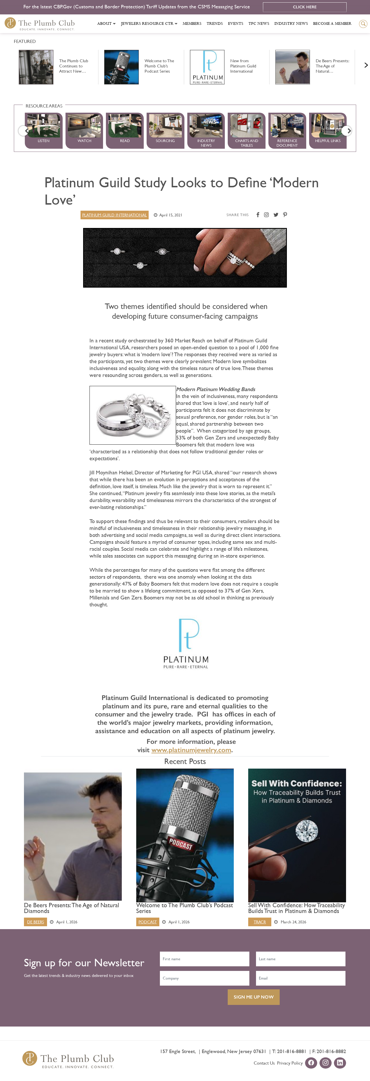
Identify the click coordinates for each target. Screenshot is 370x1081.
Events (235, 23)
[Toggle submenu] (114, 23)
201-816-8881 (292, 1051)
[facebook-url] (311, 1063)
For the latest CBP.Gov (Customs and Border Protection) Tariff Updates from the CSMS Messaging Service (137, 6)
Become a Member (332, 23)
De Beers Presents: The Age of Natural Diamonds (71, 908)
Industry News (291, 23)
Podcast (148, 922)
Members (192, 23)
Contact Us (264, 1063)
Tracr (260, 922)
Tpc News (258, 23)
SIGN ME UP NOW (254, 997)
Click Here (305, 7)
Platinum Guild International (114, 215)
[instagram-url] (325, 1063)
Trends (215, 23)
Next (359, 64)
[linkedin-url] (340, 1063)
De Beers (35, 922)
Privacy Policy (290, 1063)
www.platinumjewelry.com (191, 750)
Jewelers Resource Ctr (147, 23)
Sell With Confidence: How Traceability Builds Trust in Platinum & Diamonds (296, 908)
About (104, 23)
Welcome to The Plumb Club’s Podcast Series (184, 908)
